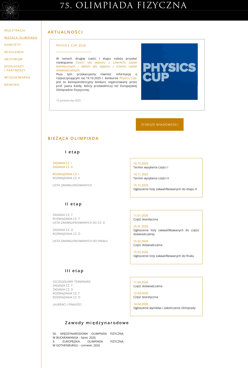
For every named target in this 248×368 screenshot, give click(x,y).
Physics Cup (128, 78)
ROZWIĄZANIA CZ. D (66, 234)
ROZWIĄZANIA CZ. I (66, 174)
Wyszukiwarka (17, 77)
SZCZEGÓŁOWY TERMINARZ (72, 282)
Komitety (12, 45)
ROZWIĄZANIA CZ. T (66, 219)
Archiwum (13, 59)
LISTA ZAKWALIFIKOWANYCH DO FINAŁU (80, 241)
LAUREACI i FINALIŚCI (67, 304)
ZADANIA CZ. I (62, 163)
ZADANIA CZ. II (63, 167)
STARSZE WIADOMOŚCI (159, 124)
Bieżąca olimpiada (20, 37)
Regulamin (14, 52)
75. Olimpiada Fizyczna (123, 6)
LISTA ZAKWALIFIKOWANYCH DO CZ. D (79, 223)
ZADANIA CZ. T (63, 215)
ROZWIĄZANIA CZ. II (66, 178)
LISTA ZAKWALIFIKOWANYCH (72, 185)
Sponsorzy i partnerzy (14, 68)
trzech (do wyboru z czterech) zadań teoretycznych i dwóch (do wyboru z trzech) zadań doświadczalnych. (96, 66)
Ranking (11, 85)
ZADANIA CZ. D (63, 230)
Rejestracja (14, 30)
